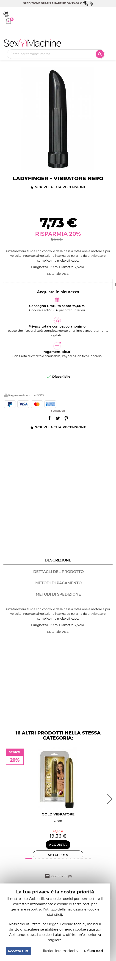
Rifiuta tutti (93, 951)
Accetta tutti (18, 951)
